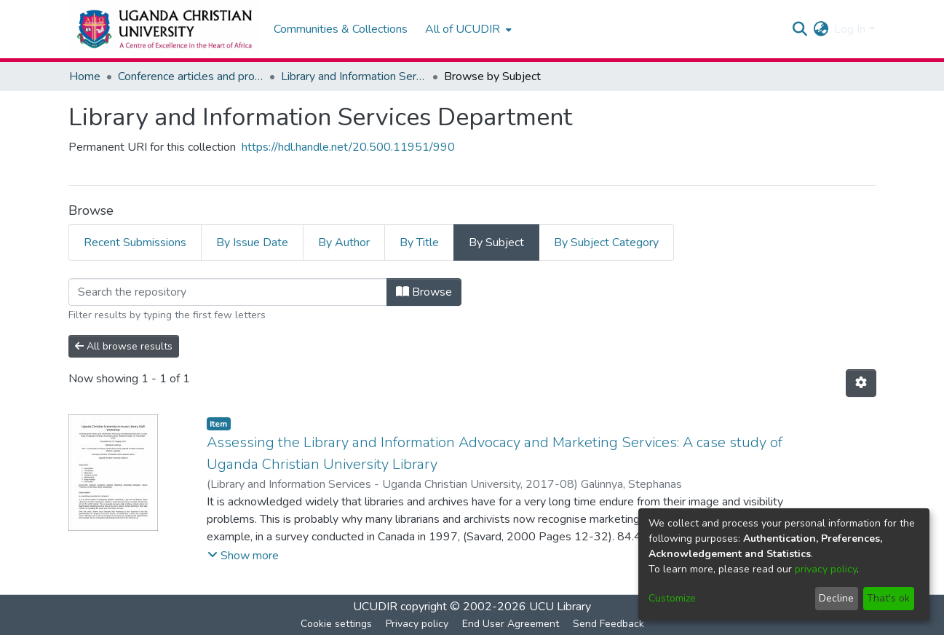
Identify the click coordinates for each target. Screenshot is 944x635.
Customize (672, 598)
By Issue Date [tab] (252, 242)
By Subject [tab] (496, 242)
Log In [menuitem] (849, 29)
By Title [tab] (419, 242)
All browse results (123, 346)
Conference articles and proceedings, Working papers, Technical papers (190, 76)
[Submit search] (799, 29)
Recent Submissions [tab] (135, 242)
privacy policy (826, 569)
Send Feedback (608, 624)
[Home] (164, 29)
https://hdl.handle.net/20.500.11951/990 (348, 147)
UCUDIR (375, 607)
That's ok (888, 598)
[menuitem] (467, 29)
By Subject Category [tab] (606, 242)
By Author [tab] (344, 242)
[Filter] (227, 292)
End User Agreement (510, 624)
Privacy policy (417, 624)
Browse (424, 292)
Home (84, 76)
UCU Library (560, 607)
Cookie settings (336, 624)
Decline (836, 598)
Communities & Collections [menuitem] (341, 29)
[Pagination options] (861, 383)
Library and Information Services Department (354, 76)
